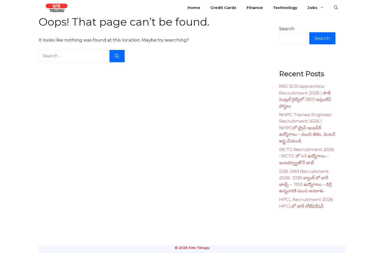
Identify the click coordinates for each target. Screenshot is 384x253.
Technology (285, 7)
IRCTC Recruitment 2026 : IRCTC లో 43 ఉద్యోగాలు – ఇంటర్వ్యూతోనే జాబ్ (306, 156)
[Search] (117, 56)
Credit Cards (223, 7)
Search (286, 28)
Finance (255, 7)
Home (194, 7)
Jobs (318, 7)
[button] (336, 7)
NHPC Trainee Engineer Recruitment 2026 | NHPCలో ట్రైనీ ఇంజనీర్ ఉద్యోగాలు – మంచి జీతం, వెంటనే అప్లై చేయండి (307, 127)
